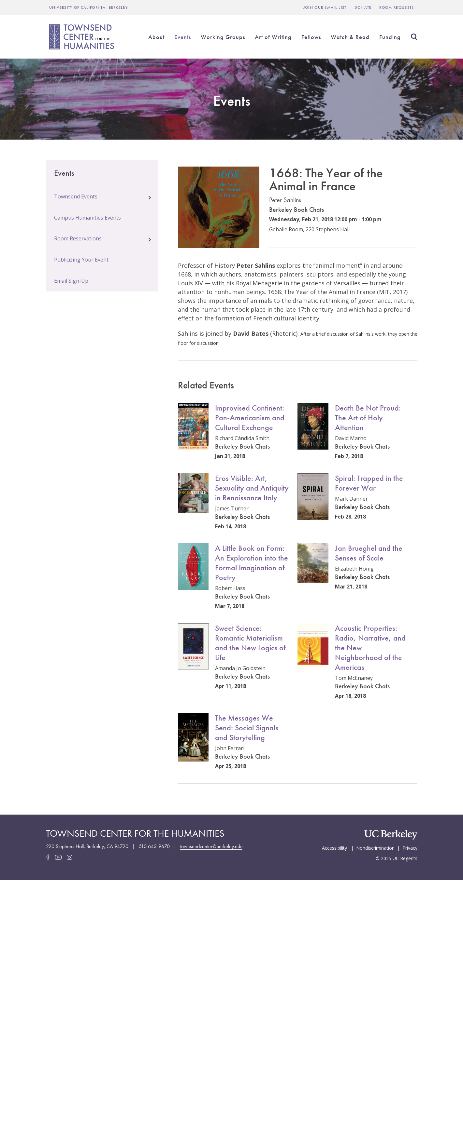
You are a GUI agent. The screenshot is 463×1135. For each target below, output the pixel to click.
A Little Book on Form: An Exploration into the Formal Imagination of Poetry (251, 562)
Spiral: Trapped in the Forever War (369, 483)
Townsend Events (75, 196)
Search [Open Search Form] (414, 37)
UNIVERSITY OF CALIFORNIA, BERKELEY (88, 7)
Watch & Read (350, 37)
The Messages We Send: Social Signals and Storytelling (246, 727)
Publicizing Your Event (81, 259)
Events (182, 37)
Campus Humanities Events (87, 217)
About (156, 37)
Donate (363, 7)
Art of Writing (273, 37)
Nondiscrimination (375, 847)
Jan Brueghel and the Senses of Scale (368, 553)
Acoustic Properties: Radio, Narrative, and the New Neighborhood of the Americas (370, 647)
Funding (390, 37)
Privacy (409, 847)
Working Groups (223, 37)
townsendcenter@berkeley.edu (211, 846)
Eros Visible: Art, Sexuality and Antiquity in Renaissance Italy (252, 488)
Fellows (311, 37)
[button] (149, 196)
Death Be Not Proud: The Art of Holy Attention (368, 417)
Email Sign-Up (71, 280)
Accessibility (334, 847)
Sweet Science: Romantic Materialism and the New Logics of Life (250, 642)
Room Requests (396, 7)
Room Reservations (78, 238)
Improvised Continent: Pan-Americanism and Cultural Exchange (249, 417)
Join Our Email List (325, 7)
